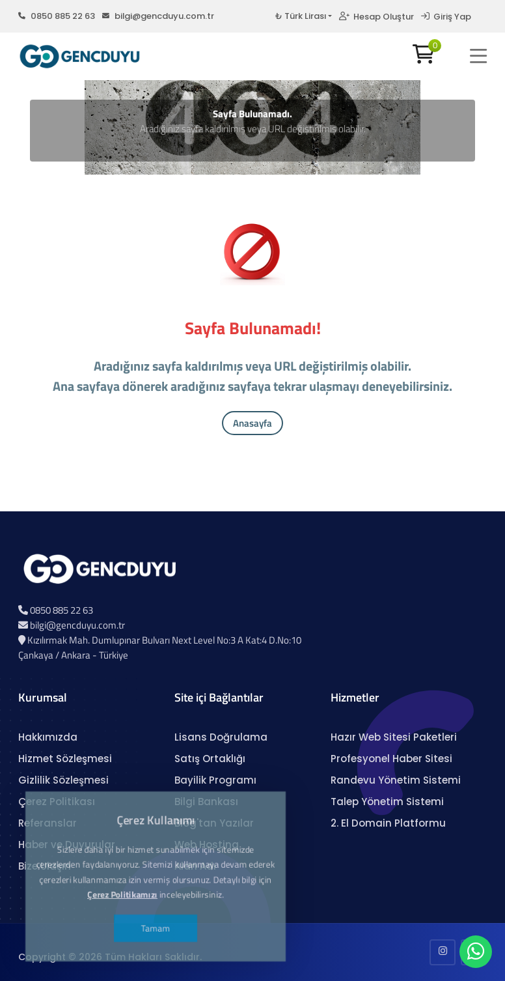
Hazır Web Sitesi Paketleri (394, 737)
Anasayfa (252, 423)
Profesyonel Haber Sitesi (391, 758)
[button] (478, 56)
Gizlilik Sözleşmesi (63, 780)
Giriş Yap (446, 16)
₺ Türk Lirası (300, 16)
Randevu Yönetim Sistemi (396, 780)
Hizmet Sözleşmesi (65, 758)
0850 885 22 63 (56, 16)
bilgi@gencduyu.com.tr (158, 16)
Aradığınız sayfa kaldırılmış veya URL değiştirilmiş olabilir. (253, 128)
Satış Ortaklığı (209, 758)
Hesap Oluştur (376, 16)
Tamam (155, 916)
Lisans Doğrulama (220, 737)
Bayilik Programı (215, 780)
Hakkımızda (47, 737)
